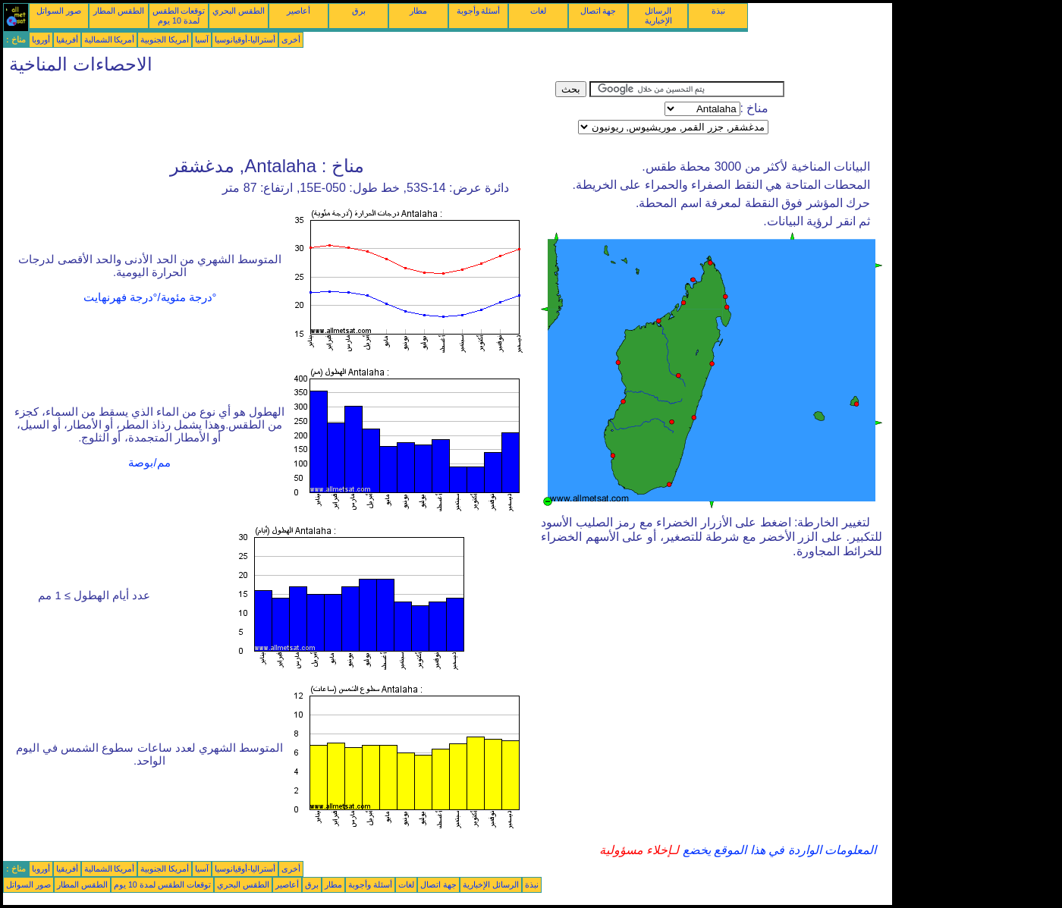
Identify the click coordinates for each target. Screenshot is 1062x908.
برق (359, 10)
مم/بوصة (149, 463)
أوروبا (41, 39)
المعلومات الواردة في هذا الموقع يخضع (777, 850)
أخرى (290, 39)
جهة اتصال (598, 10)
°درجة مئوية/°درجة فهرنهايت (150, 297)
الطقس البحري (238, 10)
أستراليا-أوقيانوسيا (245, 39)
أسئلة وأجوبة (479, 10)
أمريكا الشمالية (109, 39)
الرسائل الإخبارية (658, 15)
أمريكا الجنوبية (164, 39)
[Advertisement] (279, 115)
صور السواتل (58, 10)
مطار (418, 10)
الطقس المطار (118, 10)
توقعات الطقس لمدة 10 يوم (179, 15)
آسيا (202, 39)
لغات (538, 10)
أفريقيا (67, 39)
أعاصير (298, 10)
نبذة (718, 10)
